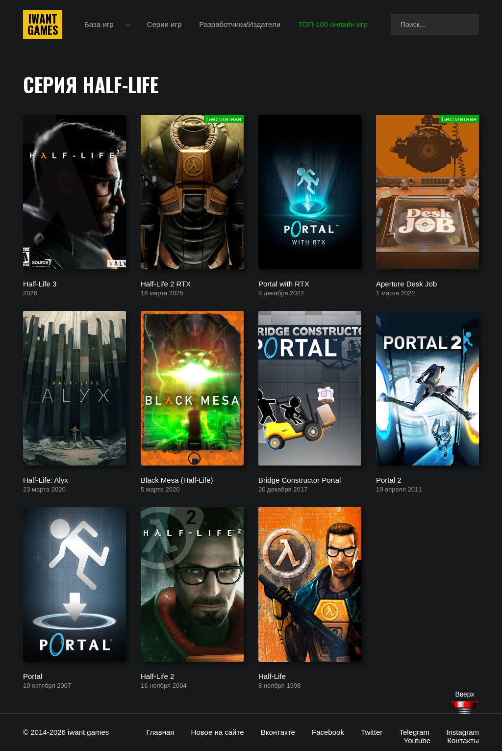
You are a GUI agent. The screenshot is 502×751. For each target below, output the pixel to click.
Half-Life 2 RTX (166, 283)
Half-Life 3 (39, 283)
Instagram (462, 732)
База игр (99, 24)
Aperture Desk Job (406, 283)
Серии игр (164, 24)
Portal (32, 676)
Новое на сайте (217, 732)
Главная (160, 732)
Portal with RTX (283, 283)
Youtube (417, 740)
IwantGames (42, 24)
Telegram (414, 732)
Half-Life (272, 676)
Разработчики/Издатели (239, 24)
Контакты (463, 740)
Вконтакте (278, 732)
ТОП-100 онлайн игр (333, 24)
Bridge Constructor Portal (299, 479)
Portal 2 (389, 479)
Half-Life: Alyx (45, 479)
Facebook (328, 732)
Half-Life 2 (157, 676)
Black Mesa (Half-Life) (177, 479)
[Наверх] (464, 707)
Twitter (371, 732)
